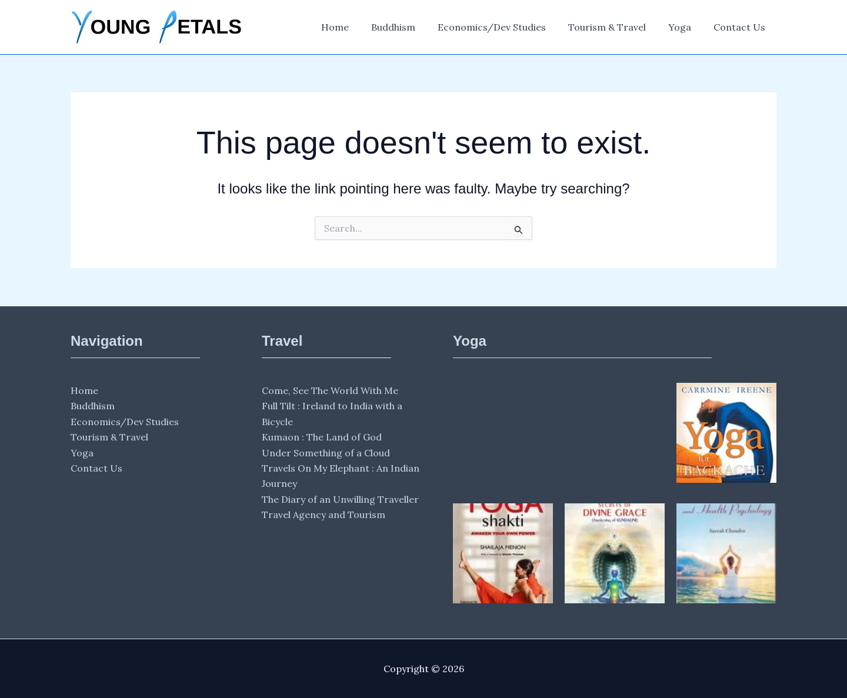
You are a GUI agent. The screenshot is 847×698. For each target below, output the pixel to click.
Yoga (684, 27)
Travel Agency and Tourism (323, 514)
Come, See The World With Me (330, 390)
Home (354, 27)
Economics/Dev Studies (504, 27)
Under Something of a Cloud (326, 453)
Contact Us (741, 27)
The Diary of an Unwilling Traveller (340, 499)
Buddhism (409, 27)
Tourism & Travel (616, 27)
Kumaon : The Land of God (322, 437)
